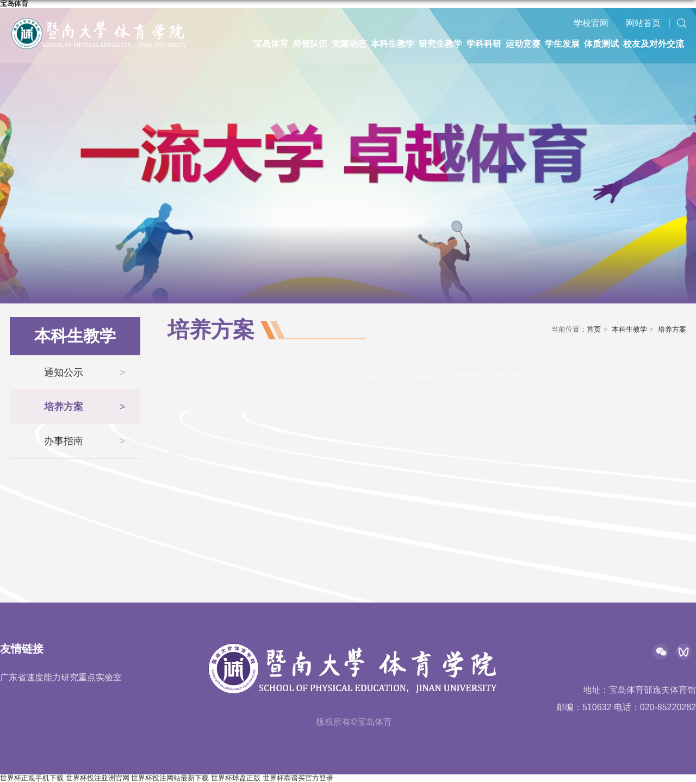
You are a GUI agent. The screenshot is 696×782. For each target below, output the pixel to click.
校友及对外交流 (653, 43)
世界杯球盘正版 (235, 778)
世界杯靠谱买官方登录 (298, 778)
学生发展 (562, 43)
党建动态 (349, 43)
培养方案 (672, 329)
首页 (594, 329)
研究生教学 (440, 43)
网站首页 (643, 23)
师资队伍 (310, 43)
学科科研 (484, 43)
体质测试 (601, 43)
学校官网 (591, 23)
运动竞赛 (523, 43)
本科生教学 (392, 43)
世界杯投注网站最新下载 (170, 778)
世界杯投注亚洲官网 (97, 778)
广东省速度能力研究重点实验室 (61, 677)
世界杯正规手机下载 (32, 778)
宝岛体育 (270, 43)
